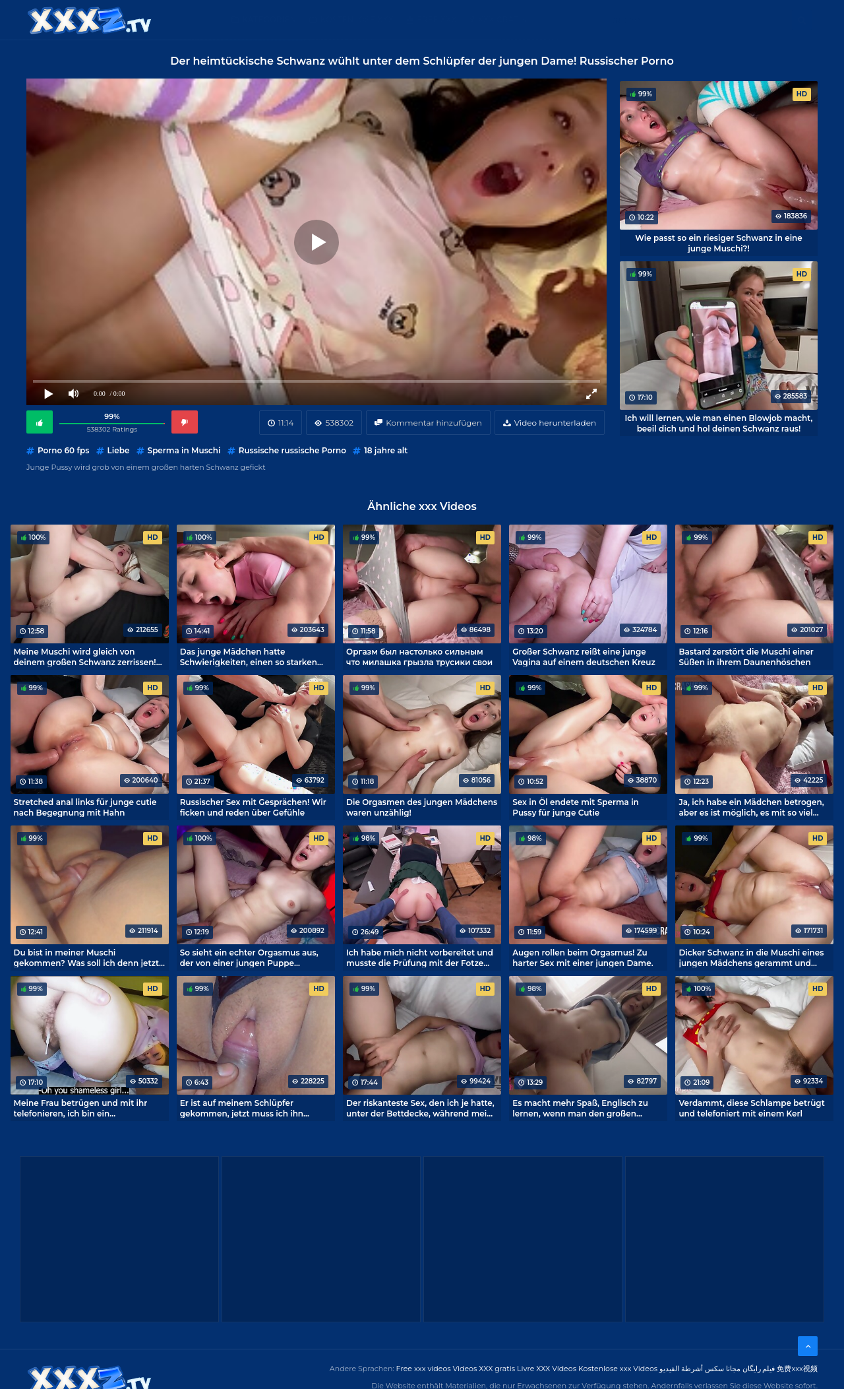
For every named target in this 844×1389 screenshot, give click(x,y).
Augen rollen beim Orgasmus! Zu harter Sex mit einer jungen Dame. (582, 957)
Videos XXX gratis (484, 1368)
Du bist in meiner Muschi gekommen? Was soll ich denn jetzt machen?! (87, 957)
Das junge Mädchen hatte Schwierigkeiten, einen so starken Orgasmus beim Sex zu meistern (248, 656)
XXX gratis (502, 19)
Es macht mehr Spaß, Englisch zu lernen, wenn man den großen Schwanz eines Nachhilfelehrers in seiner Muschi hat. (582, 1108)
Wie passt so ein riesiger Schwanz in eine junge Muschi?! (718, 243)
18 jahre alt (385, 450)
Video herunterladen (555, 423)
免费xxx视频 (797, 1368)
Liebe (118, 450)
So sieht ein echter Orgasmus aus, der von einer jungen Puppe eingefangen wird (249, 957)
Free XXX (436, 19)
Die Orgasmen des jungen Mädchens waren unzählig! (421, 807)
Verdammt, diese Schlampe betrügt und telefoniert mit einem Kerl (751, 1108)
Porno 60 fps (63, 450)
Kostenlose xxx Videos (617, 1368)
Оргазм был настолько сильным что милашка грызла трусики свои (419, 656)
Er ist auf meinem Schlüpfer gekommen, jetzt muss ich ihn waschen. (241, 1108)
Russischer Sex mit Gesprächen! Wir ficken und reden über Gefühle (253, 807)
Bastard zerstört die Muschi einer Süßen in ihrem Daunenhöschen (745, 656)
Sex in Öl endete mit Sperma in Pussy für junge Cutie (575, 807)
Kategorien (269, 19)
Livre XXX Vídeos (546, 1368)
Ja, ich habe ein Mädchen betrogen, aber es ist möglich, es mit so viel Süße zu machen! (751, 807)
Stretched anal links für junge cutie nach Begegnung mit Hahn (85, 807)
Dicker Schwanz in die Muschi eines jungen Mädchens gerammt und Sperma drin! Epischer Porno (751, 957)
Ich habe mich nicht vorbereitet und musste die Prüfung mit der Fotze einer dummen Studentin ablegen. (419, 957)
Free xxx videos (423, 1368)
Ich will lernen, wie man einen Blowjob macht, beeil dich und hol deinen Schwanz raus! (719, 423)
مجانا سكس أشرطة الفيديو (699, 1368)
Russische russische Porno (292, 450)
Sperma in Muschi (184, 450)
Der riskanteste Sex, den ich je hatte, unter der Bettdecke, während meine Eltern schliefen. (421, 1108)
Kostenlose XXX (356, 19)
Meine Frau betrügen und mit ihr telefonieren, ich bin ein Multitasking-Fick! (81, 1108)
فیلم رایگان (758, 1368)
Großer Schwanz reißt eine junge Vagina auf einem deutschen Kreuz (583, 656)
